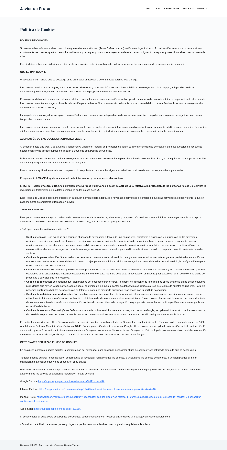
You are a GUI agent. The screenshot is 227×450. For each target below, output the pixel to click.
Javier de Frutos (35, 8)
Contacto (202, 9)
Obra (157, 9)
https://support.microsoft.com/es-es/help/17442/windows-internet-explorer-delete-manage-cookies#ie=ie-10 (97, 389)
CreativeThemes (72, 445)
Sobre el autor (171, 9)
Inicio (148, 9)
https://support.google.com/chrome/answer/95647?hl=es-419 (71, 381)
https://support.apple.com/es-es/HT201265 (57, 408)
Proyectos (188, 9)
